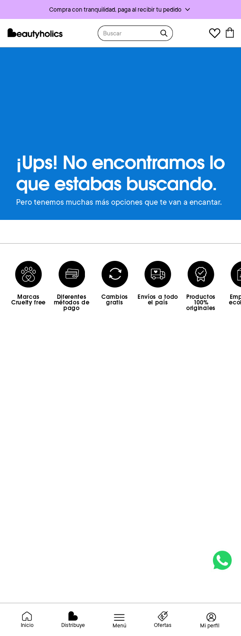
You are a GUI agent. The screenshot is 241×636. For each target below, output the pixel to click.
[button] (120, 9)
